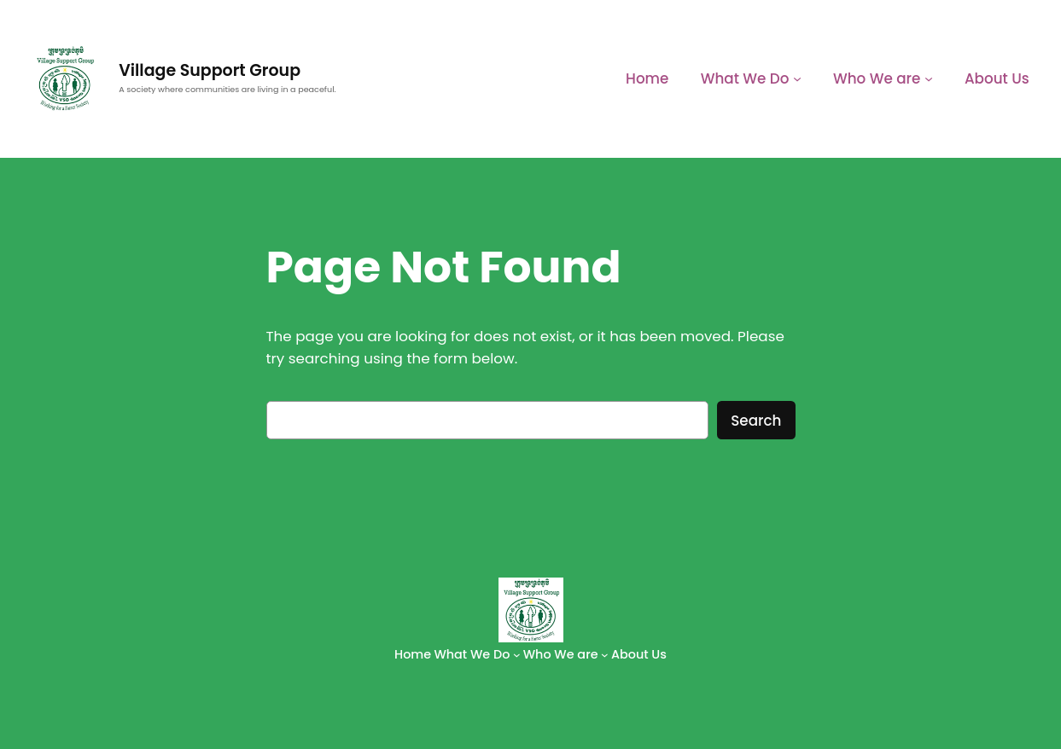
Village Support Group (209, 70)
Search (756, 420)
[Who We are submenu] (928, 78)
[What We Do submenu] (797, 78)
